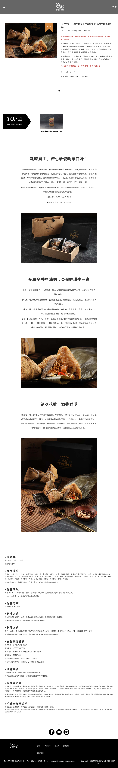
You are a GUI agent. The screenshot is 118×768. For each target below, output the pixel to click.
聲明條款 (66, 746)
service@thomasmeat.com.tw (63, 761)
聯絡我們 (40, 753)
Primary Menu (3, 7)
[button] (9, 40)
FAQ (57, 746)
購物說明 (48, 746)
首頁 (38, 746)
